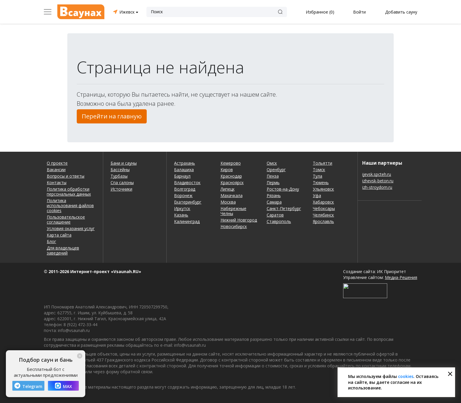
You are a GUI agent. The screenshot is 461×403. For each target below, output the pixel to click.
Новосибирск (234, 226)
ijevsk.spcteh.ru (376, 174)
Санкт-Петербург (284, 208)
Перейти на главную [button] (112, 116)
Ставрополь (279, 221)
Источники (121, 188)
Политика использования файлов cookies (70, 205)
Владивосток (187, 182)
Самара (274, 201)
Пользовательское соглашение (66, 219)
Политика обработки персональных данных (69, 191)
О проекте (57, 163)
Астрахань (184, 163)
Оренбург (276, 169)
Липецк (228, 188)
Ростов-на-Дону (283, 188)
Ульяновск (323, 188)
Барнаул (182, 176)
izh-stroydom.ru (377, 187)
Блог (51, 241)
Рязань (274, 195)
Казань (181, 214)
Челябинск (323, 214)
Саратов (275, 214)
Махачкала (232, 195)
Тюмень (321, 182)
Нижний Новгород (239, 219)
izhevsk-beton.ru (377, 180)
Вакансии (56, 169)
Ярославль (323, 221)
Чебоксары (324, 208)
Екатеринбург (187, 201)
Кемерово (231, 163)
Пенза (273, 176)
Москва (228, 201)
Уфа (317, 195)
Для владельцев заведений (63, 250)
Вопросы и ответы (65, 176)
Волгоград (184, 188)
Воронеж (183, 195)
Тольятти (322, 163)
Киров (227, 169)
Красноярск (232, 182)
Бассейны (120, 169)
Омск (272, 163)
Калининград (187, 221)
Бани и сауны (124, 163)
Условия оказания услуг (71, 228)
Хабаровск (323, 201)
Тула (317, 176)
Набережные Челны (233, 211)
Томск (319, 169)
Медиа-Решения (401, 277)
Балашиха (184, 169)
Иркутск (182, 208)
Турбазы (119, 176)
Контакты (56, 182)
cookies (405, 376)
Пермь (273, 182)
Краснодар (231, 176)
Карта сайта (59, 234)
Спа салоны (122, 182)
